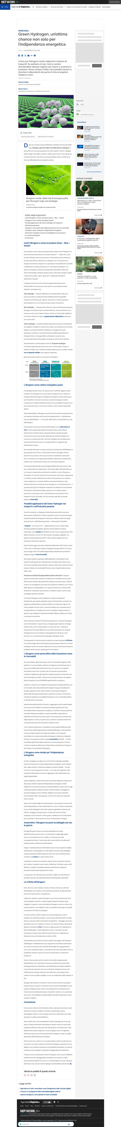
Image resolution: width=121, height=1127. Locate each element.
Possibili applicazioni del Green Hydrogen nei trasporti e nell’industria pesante (44, 224)
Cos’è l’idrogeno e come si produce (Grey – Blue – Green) (44, 218)
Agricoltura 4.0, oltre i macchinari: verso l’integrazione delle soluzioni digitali (45, 1088)
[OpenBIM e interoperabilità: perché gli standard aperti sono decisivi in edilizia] (89, 138)
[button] (5, 7)
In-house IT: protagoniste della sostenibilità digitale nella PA (40, 1091)
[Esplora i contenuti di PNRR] (80, 104)
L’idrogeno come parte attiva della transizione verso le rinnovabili (47, 228)
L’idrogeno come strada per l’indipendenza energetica (43, 230)
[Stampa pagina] (34, 55)
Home (20, 50)
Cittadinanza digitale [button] (41, 7)
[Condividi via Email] (28, 55)
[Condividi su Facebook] (19, 55)
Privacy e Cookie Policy (47, 1106)
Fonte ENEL (34, 499)
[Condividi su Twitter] (25, 55)
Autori (27, 1106)
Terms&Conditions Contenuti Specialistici (66, 1106)
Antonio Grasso (23, 89)
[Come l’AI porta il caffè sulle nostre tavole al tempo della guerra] (89, 157)
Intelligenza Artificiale (94, 7)
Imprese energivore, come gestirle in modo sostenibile (38, 1095)
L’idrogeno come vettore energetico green (39, 220)
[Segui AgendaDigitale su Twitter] (58, 1102)
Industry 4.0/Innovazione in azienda (77, 7)
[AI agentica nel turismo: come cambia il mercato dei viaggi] (89, 129)
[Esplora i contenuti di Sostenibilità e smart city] (85, 114)
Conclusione (29, 238)
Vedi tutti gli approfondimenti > (94, 171)
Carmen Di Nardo (23, 82)
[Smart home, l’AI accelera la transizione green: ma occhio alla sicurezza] (89, 165)
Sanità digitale (106, 7)
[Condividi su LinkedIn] (22, 55)
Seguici (47, 1102)
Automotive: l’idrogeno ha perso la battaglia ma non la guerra (45, 233)
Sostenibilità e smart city (32, 50)
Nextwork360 (24, 1114)
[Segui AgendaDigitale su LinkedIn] (54, 1102)
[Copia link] (31, 55)
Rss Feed (37, 1106)
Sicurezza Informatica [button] (57, 7)
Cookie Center (83, 1106)
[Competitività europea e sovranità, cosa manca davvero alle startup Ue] (89, 148)
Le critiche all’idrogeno (32, 235)
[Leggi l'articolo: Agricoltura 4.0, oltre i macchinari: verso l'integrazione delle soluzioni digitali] (89, 199)
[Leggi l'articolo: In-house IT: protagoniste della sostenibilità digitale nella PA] (89, 237)
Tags (31, 1106)
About (22, 1106)
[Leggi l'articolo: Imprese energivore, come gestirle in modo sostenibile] (89, 273)
